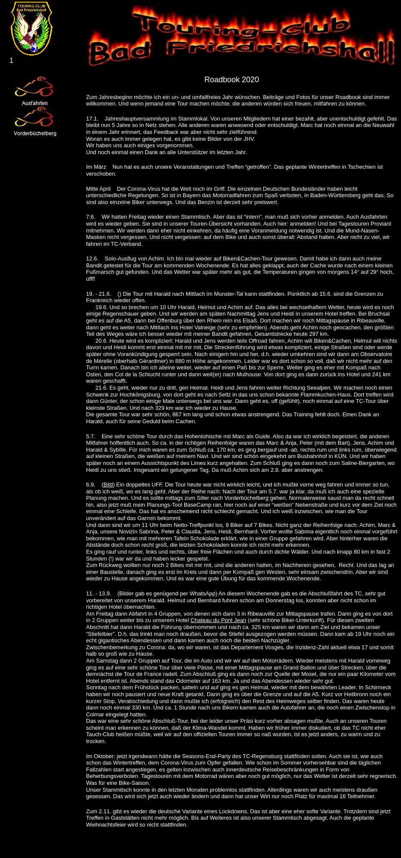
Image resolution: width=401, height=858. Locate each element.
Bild (108, 484)
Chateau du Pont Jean (218, 620)
